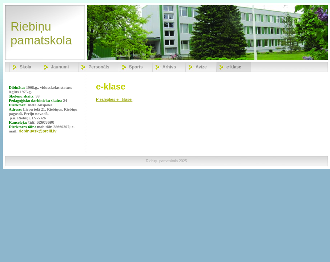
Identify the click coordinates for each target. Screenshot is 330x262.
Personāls (98, 67)
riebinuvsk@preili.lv (37, 131)
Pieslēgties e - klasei (114, 99)
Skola (25, 67)
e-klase (233, 67)
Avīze (201, 67)
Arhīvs (169, 67)
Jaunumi (60, 67)
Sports (136, 67)
